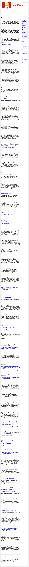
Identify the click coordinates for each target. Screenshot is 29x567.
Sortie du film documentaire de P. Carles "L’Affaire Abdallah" (24, 29)
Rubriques (10, 13)
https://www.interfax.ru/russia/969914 (6, 297)
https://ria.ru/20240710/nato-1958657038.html (7, 478)
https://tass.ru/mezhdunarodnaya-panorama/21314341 (8, 398)
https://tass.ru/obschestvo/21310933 (6, 238)
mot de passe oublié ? (11, 561)
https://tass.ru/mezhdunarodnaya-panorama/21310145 (8, 510)
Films (26, 13)
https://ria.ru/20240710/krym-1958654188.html (7, 327)
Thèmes (13, 13)
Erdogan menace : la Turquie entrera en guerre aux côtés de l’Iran (24, 60)
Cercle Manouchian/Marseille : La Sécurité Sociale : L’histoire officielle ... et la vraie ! (24, 35)
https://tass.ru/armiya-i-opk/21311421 (6, 44)
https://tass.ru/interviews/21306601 (6, 254)
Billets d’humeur (23, 17)
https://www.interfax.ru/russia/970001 (6, 443)
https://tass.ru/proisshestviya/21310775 (6, 174)
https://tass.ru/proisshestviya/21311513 (6, 214)
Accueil (2, 13)
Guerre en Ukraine (23, 65)
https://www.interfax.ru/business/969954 (6, 435)
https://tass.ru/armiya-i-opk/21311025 (6, 223)
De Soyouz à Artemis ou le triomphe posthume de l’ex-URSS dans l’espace (24, 47)
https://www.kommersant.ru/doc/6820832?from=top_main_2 (9, 424)
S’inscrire (6, 561)
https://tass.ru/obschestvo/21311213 (6, 193)
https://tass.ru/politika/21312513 (5, 98)
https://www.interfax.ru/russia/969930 (6, 340)
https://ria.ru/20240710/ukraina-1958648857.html (7, 147)
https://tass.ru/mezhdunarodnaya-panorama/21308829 (8, 491)
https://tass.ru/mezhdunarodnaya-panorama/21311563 (8, 67)
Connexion (2, 561)
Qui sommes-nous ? (6, 13)
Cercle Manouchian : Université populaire (20, 13)
